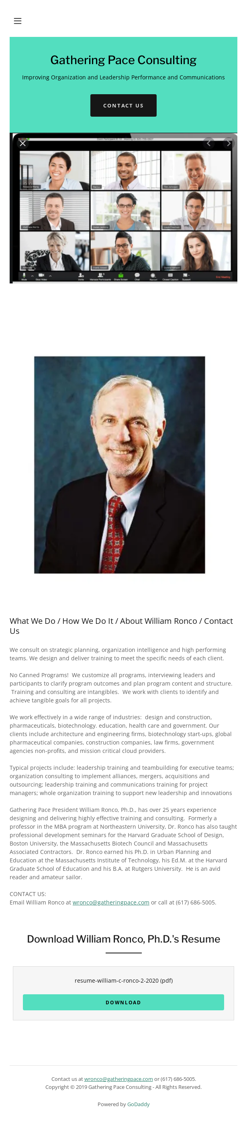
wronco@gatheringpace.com (111, 902)
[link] (123, 62)
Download (123, 1002)
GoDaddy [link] (138, 1104)
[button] (18, 21)
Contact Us (123, 105)
